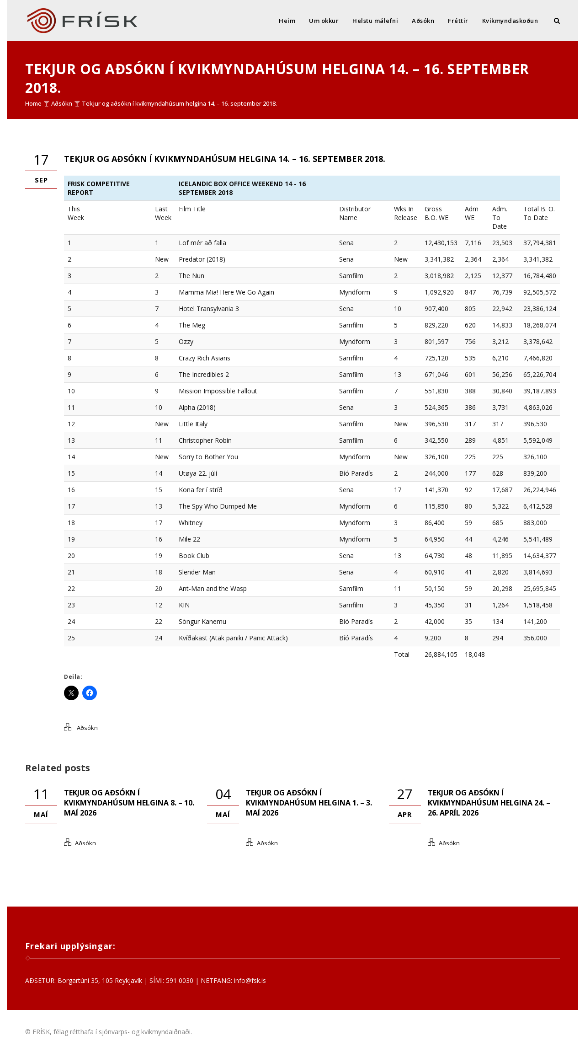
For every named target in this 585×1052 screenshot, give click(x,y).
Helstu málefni (375, 20)
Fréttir (458, 20)
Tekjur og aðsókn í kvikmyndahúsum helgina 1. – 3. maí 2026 (309, 803)
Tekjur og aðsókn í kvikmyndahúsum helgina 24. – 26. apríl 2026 (489, 803)
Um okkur (324, 20)
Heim (287, 20)
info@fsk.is (250, 980)
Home (33, 103)
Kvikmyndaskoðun (510, 20)
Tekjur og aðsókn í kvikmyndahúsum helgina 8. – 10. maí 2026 (129, 803)
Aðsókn (423, 20)
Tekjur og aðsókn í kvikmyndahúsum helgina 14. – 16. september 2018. (179, 103)
